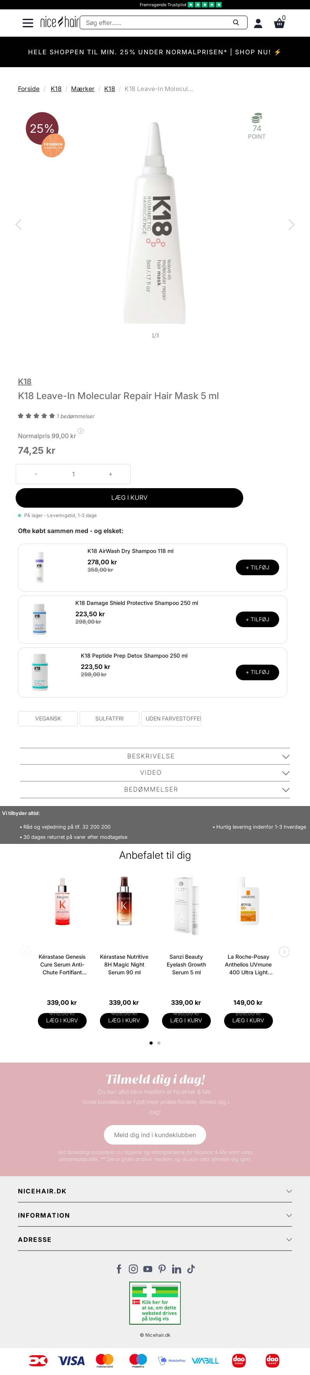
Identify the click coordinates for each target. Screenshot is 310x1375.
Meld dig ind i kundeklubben (155, 1135)
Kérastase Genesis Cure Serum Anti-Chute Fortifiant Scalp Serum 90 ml (62, 964)
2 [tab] (160, 1043)
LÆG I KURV (129, 497)
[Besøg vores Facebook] (118, 1271)
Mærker (82, 89)
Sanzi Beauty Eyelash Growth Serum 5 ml (186, 964)
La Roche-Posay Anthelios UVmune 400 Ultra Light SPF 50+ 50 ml (248, 964)
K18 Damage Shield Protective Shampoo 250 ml (136, 602)
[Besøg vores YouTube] (147, 1271)
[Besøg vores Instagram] (133, 1271)
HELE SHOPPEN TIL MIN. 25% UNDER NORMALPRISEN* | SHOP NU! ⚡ (155, 52)
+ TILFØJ (257, 567)
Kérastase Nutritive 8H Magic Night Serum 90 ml (124, 964)
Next (290, 225)
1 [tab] (151, 1043)
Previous (20, 225)
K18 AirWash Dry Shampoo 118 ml (130, 551)
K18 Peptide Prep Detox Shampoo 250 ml (134, 655)
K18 (56, 89)
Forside (28, 89)
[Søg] (164, 22)
